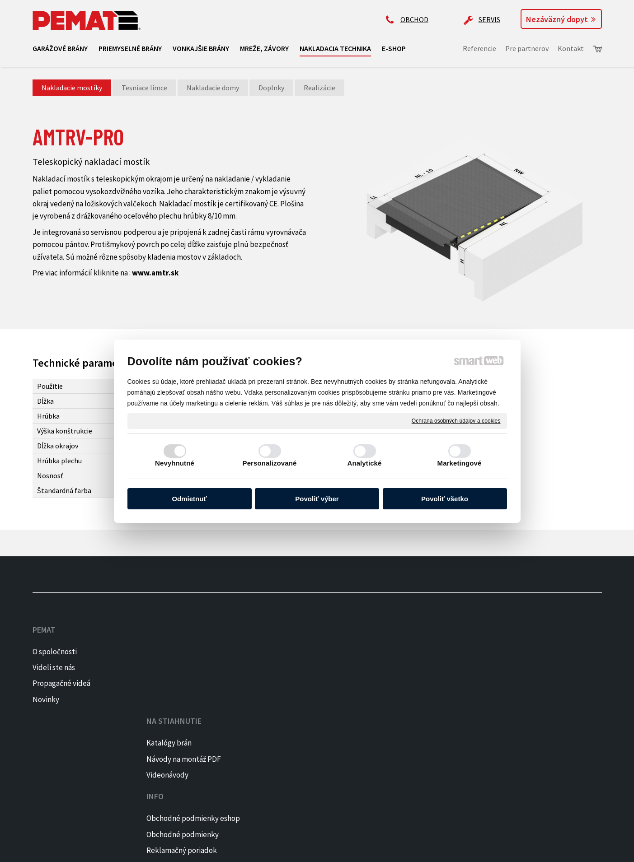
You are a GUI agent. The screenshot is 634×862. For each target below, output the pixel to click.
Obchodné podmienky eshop (314, 652)
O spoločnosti (55, 652)
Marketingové (459, 463)
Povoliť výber (316, 499)
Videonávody (171, 683)
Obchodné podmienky (304, 667)
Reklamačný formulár (303, 699)
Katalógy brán (172, 652)
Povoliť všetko (444, 499)
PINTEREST (535, 683)
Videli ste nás (54, 667)
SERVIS (489, 19)
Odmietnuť (189, 499)
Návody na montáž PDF (187, 667)
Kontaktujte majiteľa (419, 714)
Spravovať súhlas (328, 848)
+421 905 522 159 (411, 643)
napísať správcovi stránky (180, 848)
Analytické (364, 463)
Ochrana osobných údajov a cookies (456, 420)
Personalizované (270, 463)
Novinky (46, 699)
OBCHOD (414, 19)
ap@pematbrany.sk (416, 679)
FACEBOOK (533, 652)
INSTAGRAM (535, 667)
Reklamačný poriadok (303, 683)
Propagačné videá (61, 683)
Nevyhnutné (174, 463)
